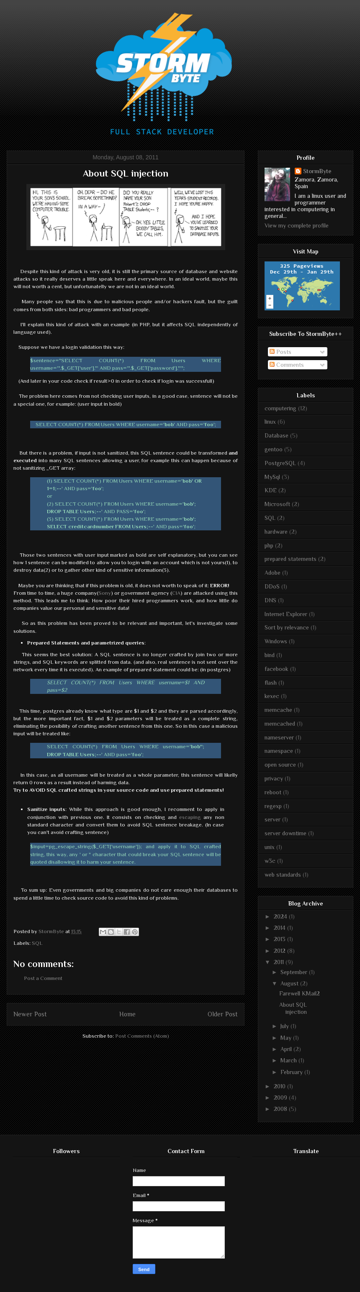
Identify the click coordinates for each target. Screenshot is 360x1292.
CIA (176, 593)
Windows (276, 641)
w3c (270, 860)
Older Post (223, 1014)
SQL (37, 943)
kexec (272, 696)
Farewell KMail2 (299, 993)
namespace (279, 750)
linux (270, 421)
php (269, 545)
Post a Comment (43, 978)
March (289, 1060)
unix (270, 847)
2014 (280, 927)
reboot (273, 792)
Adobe (272, 572)
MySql (272, 476)
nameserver (279, 737)
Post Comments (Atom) (142, 1036)
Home (127, 1014)
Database (276, 435)
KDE (271, 490)
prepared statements (290, 558)
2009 (281, 1097)
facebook (276, 668)
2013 (280, 939)
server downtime (285, 833)
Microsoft (277, 504)
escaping (190, 817)
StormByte (317, 171)
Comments (287, 364)
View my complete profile (297, 225)
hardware (276, 531)
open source (280, 764)
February (292, 1072)
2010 (280, 1086)
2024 (281, 916)
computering (280, 408)
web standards (283, 874)
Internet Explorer (286, 614)
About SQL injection (293, 1008)
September (294, 972)
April (286, 1049)
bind (270, 655)
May (286, 1037)
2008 (281, 1108)
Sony (104, 593)
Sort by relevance (287, 627)
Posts (280, 351)
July (285, 1026)
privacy (274, 778)
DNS (270, 600)
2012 (280, 950)
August (290, 983)
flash (271, 682)
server (272, 819)
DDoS (272, 586)
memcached (280, 723)
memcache (278, 709)
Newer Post (30, 1014)
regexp (273, 806)
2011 (279, 962)
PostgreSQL (280, 463)
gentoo (274, 449)
